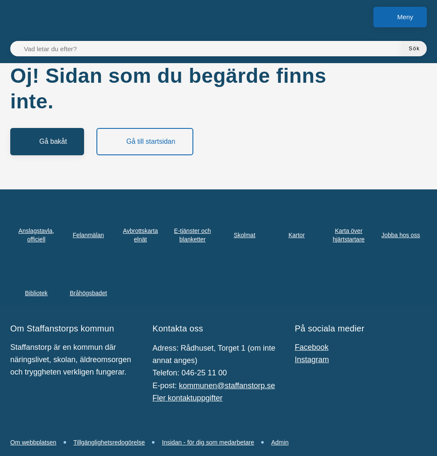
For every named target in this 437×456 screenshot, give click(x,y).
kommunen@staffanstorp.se (227, 385)
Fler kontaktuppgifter (187, 398)
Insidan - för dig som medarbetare (208, 442)
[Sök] (414, 48)
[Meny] (400, 17)
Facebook (312, 347)
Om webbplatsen (33, 442)
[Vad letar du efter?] (211, 48)
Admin (279, 442)
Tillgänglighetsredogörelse (109, 442)
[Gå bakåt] (47, 141)
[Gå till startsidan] (144, 141)
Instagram (312, 359)
